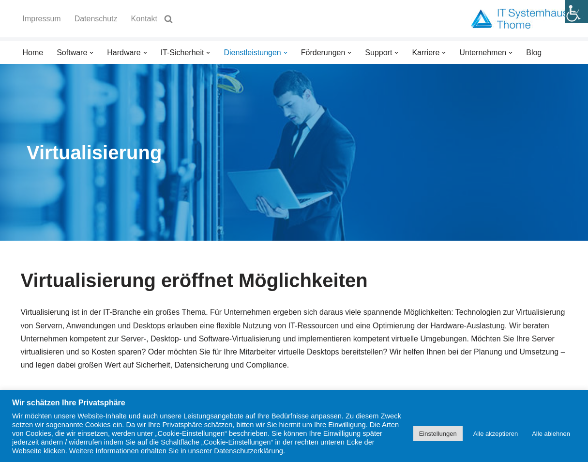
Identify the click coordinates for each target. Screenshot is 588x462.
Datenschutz (96, 19)
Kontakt (144, 19)
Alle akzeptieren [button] (495, 433)
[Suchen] (168, 19)
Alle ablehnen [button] (551, 433)
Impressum (42, 19)
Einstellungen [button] (438, 433)
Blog (534, 52)
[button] (91, 53)
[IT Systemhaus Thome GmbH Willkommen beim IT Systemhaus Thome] (519, 19)
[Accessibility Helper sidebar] (576, 11)
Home (33, 52)
